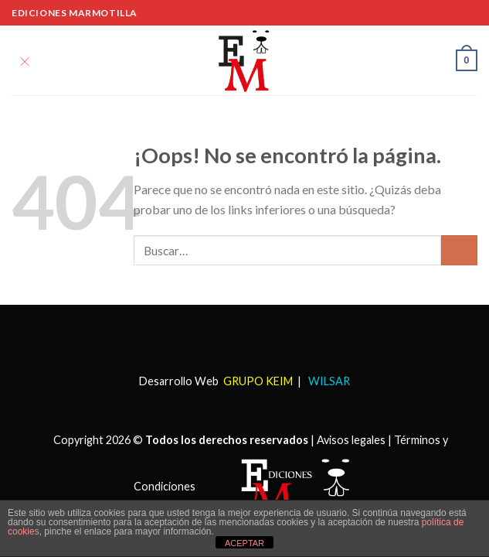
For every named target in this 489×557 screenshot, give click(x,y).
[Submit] (459, 250)
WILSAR (328, 381)
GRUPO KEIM (258, 381)
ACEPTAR (244, 543)
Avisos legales (351, 439)
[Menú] (25, 60)
